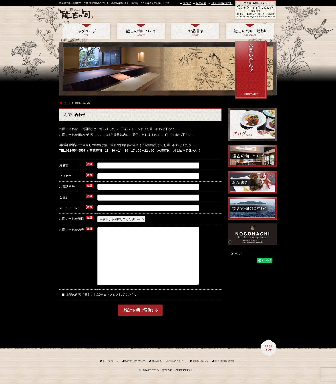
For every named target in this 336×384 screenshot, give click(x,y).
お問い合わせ (201, 361)
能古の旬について (141, 31)
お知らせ (201, 3)
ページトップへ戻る (268, 348)
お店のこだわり (250, 31)
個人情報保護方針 (222, 3)
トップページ (86, 31)
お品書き (195, 31)
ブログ (187, 3)
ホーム (68, 103)
